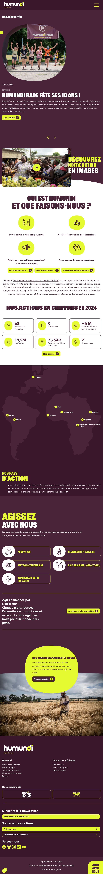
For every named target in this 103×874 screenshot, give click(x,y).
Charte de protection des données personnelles (51, 866)
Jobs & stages (59, 771)
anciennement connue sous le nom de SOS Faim (35, 281)
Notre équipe (8, 768)
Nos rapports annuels (12, 774)
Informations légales (51, 870)
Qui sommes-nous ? (11, 771)
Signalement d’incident (51, 862)
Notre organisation (11, 765)
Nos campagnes (60, 768)
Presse (5, 776)
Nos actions (58, 765)
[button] (48, 137)
